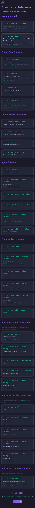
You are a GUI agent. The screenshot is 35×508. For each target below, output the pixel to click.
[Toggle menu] (2, 2)
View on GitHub (17, 503)
